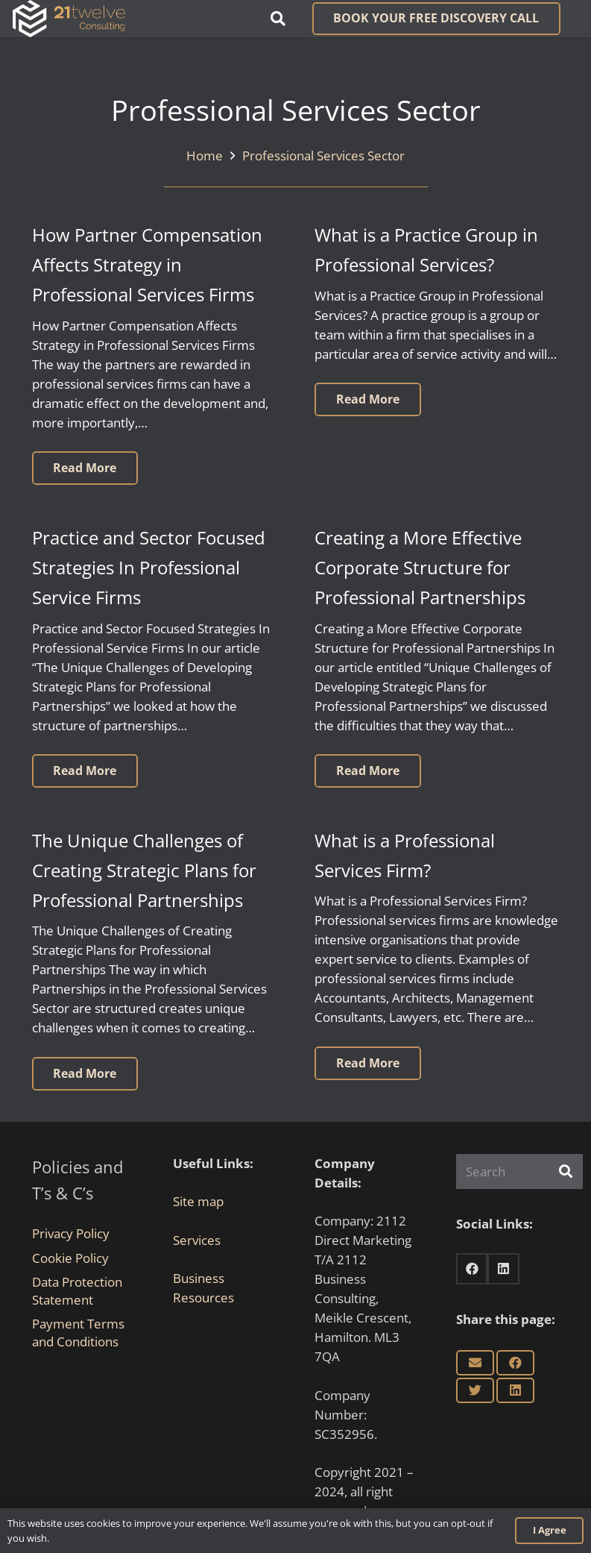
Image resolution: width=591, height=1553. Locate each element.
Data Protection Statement (77, 1290)
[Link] (69, 18)
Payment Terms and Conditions (78, 1332)
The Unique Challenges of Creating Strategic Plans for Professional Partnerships (144, 870)
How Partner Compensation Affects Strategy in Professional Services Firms (147, 265)
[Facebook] (472, 1269)
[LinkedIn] (503, 1269)
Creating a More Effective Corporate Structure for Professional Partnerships (420, 567)
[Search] (519, 1172)
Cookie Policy (70, 1258)
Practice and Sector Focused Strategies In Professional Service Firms (148, 567)
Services (197, 1240)
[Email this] (475, 1362)
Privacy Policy (71, 1233)
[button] (278, 19)
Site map (198, 1201)
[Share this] (515, 1362)
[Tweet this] (475, 1390)
